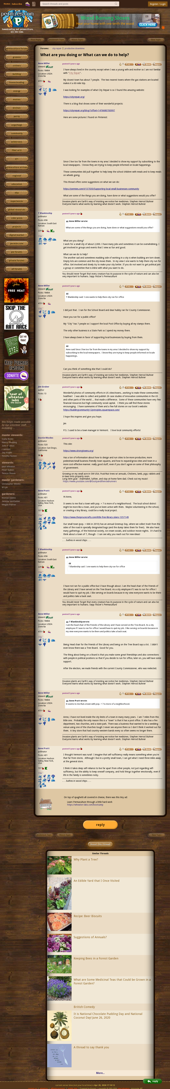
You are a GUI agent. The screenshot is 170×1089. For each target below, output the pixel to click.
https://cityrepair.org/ (74, 97)
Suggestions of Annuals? (90, 937)
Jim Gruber (43, 386)
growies (17, 57)
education (16, 184)
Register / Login (158, 4)
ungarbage (16, 125)
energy (16, 91)
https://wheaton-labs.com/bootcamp (85, 805)
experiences (17, 201)
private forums (16, 260)
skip (17, 193)
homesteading (16, 82)
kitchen (17, 108)
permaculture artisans (16, 167)
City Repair (74, 73)
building (17, 74)
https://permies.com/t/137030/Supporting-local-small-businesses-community (101, 188)
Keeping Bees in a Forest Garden (96, 958)
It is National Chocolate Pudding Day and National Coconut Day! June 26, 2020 (108, 1015)
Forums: (44, 48)
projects (16, 227)
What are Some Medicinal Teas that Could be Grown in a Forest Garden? (112, 981)
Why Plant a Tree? (86, 859)
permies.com (16, 243)
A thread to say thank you (91, 1047)
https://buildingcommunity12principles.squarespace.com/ (91, 410)
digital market (16, 235)
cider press (16, 218)
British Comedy (84, 1007)
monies (16, 99)
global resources (16, 210)
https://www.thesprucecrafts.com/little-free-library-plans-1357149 (96, 517)
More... (100, 1073)
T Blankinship (45, 213)
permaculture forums (17, 49)
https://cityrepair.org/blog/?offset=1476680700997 (89, 110)
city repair (57, 48)
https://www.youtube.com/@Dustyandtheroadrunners (90, 481)
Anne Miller (44, 63)
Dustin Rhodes (45, 438)
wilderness (16, 142)
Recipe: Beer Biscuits (88, 916)
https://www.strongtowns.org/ (78, 450)
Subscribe (17, 4)
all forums (16, 269)
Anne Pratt (44, 490)
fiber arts (17, 150)
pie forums (16, 252)
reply (100, 825)
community (17, 133)
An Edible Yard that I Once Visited (96, 880)
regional (16, 176)
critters (17, 66)
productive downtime (75, 48)
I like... (40, 87)
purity (17, 116)
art (16, 159)
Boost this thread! (100, 844)
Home (7, 4)
